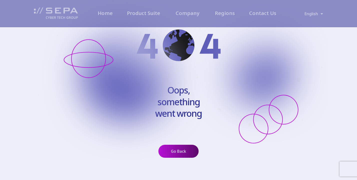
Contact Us (262, 13)
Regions (225, 13)
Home (105, 13)
